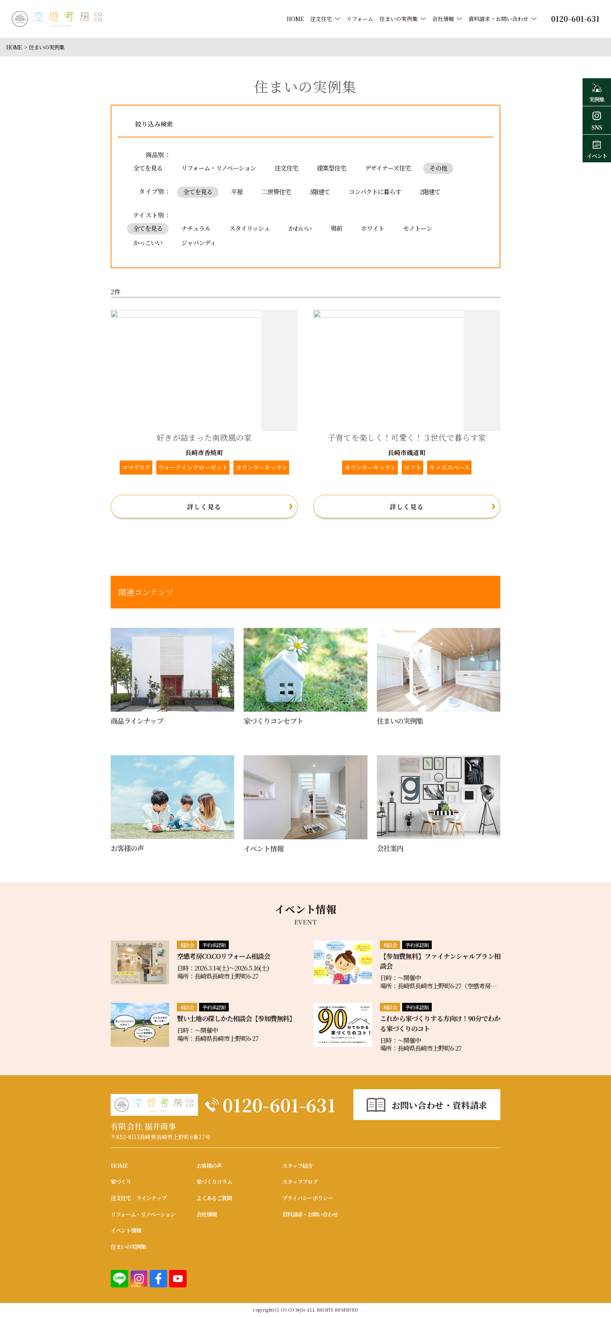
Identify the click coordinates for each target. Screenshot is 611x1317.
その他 (438, 168)
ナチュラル (195, 228)
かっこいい (147, 242)
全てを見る (147, 168)
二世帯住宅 (276, 191)
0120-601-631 (279, 1104)
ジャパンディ (198, 242)
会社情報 (443, 19)
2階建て (430, 191)
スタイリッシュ (249, 228)
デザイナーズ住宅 (388, 168)
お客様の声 (209, 1165)
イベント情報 (126, 1230)
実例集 (597, 92)
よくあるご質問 (214, 1198)
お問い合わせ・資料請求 (439, 1105)
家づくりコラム (214, 1181)
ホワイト (372, 228)
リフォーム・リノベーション (218, 168)
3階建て (319, 191)
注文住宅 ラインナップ (138, 1198)
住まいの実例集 (399, 19)
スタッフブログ (300, 1181)
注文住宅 (321, 19)
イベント (597, 148)
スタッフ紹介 (297, 1165)
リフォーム (359, 19)
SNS (597, 120)
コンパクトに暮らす (375, 191)
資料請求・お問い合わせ (498, 19)
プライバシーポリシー (307, 1198)
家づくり (121, 1181)
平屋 (237, 191)
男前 (336, 228)
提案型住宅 (331, 168)
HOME (295, 19)
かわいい (300, 228)
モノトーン (417, 228)
